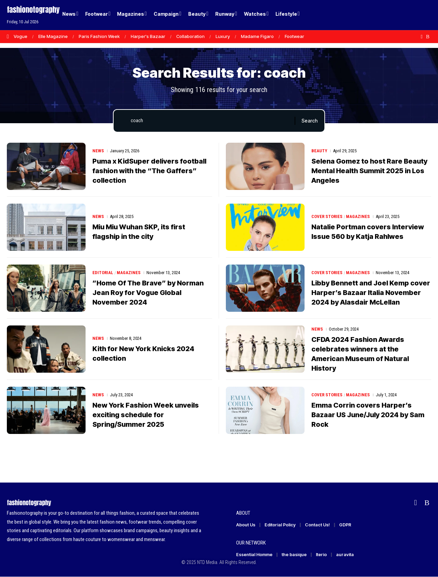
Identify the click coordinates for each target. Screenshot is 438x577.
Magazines (358, 216)
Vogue (20, 36)
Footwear (294, 36)
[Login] (400, 15)
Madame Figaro (257, 36)
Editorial (102, 272)
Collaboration (190, 36)
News (98, 150)
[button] (414, 15)
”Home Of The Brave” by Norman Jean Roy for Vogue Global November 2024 (148, 292)
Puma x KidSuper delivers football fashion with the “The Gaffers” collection (149, 170)
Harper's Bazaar (148, 36)
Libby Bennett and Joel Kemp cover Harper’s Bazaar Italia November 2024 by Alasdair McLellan (370, 292)
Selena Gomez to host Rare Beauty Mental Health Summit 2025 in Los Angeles (369, 170)
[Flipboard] (421, 36)
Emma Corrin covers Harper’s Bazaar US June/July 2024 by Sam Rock (367, 414)
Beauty (319, 150)
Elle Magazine (53, 36)
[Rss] (427, 36)
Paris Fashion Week (99, 36)
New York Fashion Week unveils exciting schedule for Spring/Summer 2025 (145, 414)
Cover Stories (327, 216)
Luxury (223, 36)
